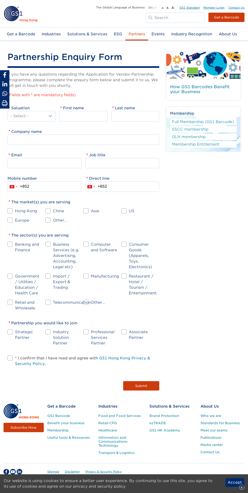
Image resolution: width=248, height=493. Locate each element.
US (131, 211)
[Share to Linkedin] (4, 84)
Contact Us (236, 7)
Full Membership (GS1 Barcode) (203, 122)
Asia (95, 211)
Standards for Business (220, 423)
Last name (125, 108)
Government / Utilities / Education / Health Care (27, 284)
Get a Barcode (226, 17)
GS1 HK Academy (164, 430)
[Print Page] (4, 103)
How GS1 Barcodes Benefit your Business (200, 89)
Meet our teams (213, 430)
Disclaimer (72, 471)
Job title (97, 155)
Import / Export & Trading (61, 282)
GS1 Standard (189, 7)
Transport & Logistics (116, 453)
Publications (211, 437)
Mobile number (22, 178)
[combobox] (13, 186)
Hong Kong (26, 211)
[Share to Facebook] (4, 75)
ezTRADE (157, 423)
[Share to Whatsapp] (4, 93)
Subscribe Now (24, 427)
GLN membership (189, 137)
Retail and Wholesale (25, 305)
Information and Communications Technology (112, 441)
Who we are (210, 416)
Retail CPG (107, 423)
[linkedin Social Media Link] (19, 472)
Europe (22, 220)
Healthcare (107, 430)
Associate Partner (138, 335)
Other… (60, 220)
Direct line (99, 178)
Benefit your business (65, 423)
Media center (211, 445)
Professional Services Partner (102, 337)
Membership (58, 430)
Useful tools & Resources (68, 437)
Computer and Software (104, 247)
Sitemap (53, 471)
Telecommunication (72, 302)
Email (16, 155)
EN (150, 7)
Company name (26, 131)
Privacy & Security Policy (103, 471)
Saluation (20, 108)
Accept (235, 482)
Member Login (214, 7)
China (58, 211)
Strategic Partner (24, 335)
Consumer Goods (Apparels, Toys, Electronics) (140, 255)
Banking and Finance (27, 247)
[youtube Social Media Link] (13, 472)
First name (73, 108)
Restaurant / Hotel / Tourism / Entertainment (143, 284)
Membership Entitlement (195, 144)
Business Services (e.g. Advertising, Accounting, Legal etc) (66, 255)
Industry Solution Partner (61, 337)
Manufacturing (105, 276)
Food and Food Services (119, 416)
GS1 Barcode (58, 416)
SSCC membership (190, 129)
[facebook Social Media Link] (6, 472)
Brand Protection (164, 416)
